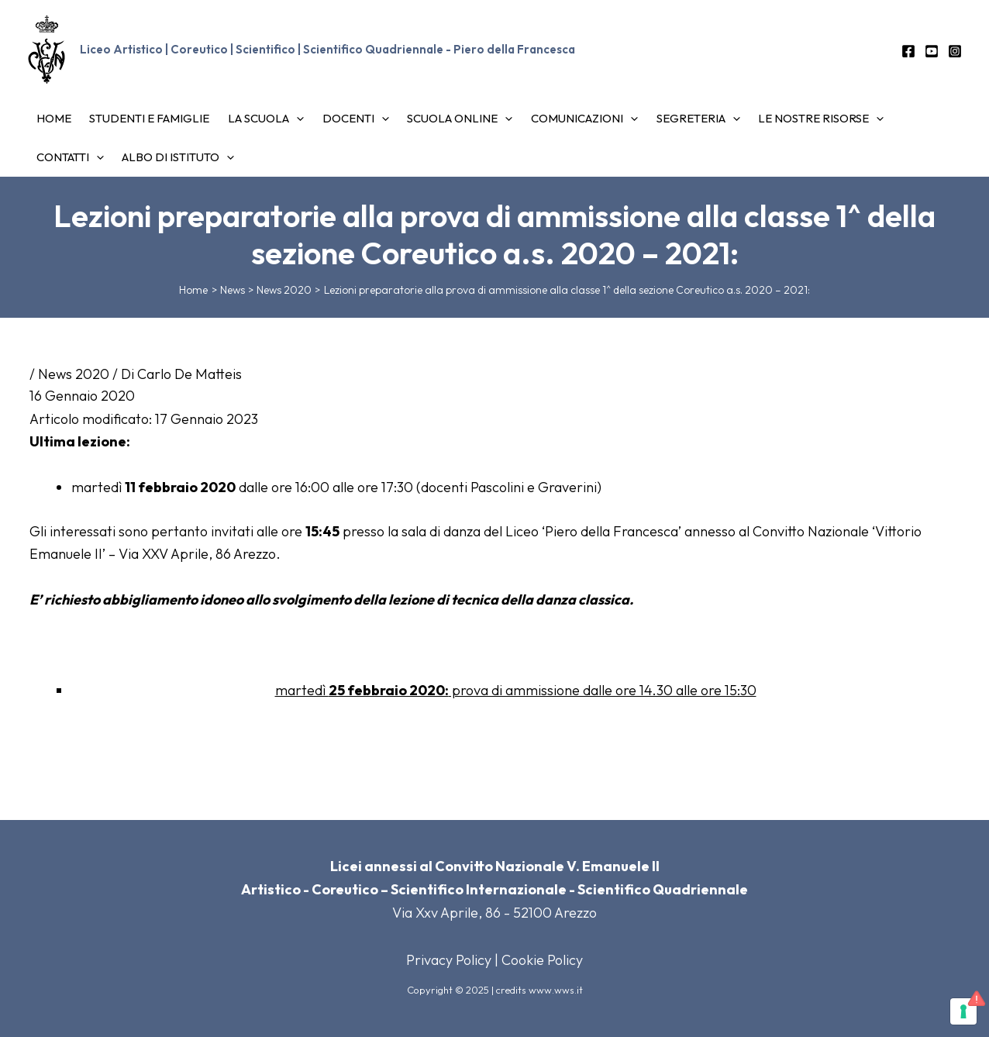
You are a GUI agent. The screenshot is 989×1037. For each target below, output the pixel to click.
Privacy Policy (448, 960)
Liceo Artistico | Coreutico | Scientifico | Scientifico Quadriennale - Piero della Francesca (327, 49)
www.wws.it (556, 990)
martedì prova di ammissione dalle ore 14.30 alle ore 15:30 (515, 690)
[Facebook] (908, 51)
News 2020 (73, 374)
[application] (274, 118)
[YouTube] (932, 51)
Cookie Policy (542, 960)
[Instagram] (955, 51)
